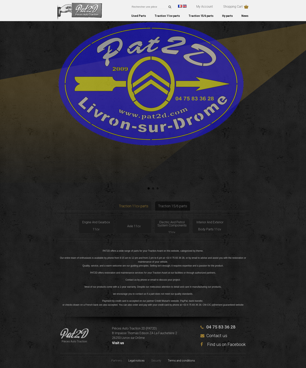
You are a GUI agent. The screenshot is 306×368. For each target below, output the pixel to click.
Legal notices (136, 360)
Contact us (216, 335)
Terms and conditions (181, 360)
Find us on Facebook (223, 344)
